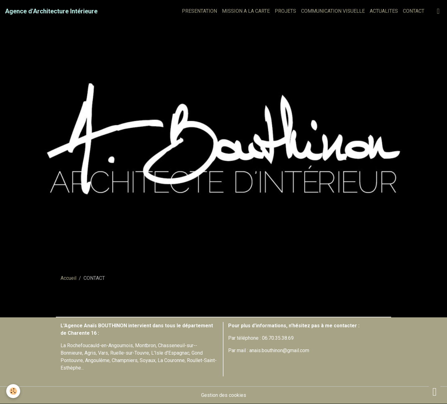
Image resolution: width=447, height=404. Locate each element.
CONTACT (413, 11)
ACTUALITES (384, 11)
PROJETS (285, 11)
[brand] (51, 11)
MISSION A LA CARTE (246, 11)
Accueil (68, 278)
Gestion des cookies (223, 395)
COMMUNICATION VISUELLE (333, 11)
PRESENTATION (199, 11)
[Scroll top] (434, 391)
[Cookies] (13, 391)
